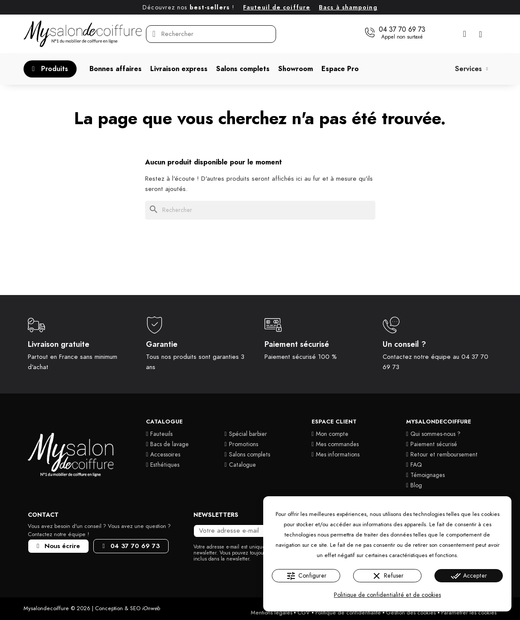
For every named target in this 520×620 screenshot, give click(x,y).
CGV (303, 613)
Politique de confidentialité (348, 613)
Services (471, 69)
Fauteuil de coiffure (276, 7)
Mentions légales (271, 613)
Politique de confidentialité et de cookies (387, 595)
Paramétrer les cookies (468, 613)
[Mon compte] (464, 34)
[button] (395, 33)
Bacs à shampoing (348, 7)
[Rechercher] (260, 210)
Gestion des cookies (411, 613)
